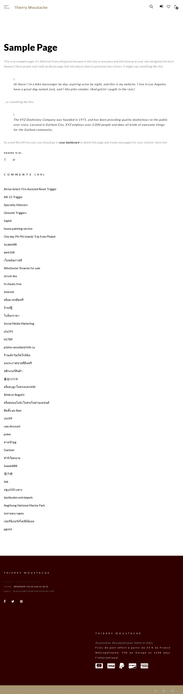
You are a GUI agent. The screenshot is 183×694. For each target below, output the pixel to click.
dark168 (9, 252)
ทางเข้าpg (10, 442)
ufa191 (8, 331)
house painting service (18, 228)
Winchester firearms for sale (22, 268)
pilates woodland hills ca (19, 347)
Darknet (9, 450)
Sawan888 (10, 466)
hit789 (8, 339)
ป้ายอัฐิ (8, 307)
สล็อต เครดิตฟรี (13, 299)
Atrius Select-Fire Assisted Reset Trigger (30, 189)
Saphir (8, 220)
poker (7, 434)
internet (9, 292)
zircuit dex (10, 276)
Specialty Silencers (16, 205)
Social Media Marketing (19, 323)
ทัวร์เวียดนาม (12, 458)
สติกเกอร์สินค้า (13, 371)
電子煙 (8, 473)
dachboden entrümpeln (18, 497)
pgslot (8, 529)
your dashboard (69, 142)
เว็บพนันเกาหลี (13, 260)
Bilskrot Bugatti (14, 394)
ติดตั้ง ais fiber (13, 410)
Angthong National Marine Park (24, 505)
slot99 (8, 418)
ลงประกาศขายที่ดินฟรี (18, 363)
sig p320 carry (13, 489)
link (6, 481)
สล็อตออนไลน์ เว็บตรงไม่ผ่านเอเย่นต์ (26, 402)
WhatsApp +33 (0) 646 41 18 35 (31, 586)
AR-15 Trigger (13, 197)
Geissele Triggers (15, 212)
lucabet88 (10, 244)
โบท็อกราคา (11, 315)
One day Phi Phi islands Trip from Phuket (30, 236)
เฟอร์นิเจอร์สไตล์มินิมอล (19, 521)
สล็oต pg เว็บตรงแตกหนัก (20, 386)
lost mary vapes (14, 513)
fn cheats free (13, 284)
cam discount (12, 426)
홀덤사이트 (11, 379)
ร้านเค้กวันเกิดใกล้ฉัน (17, 355)
